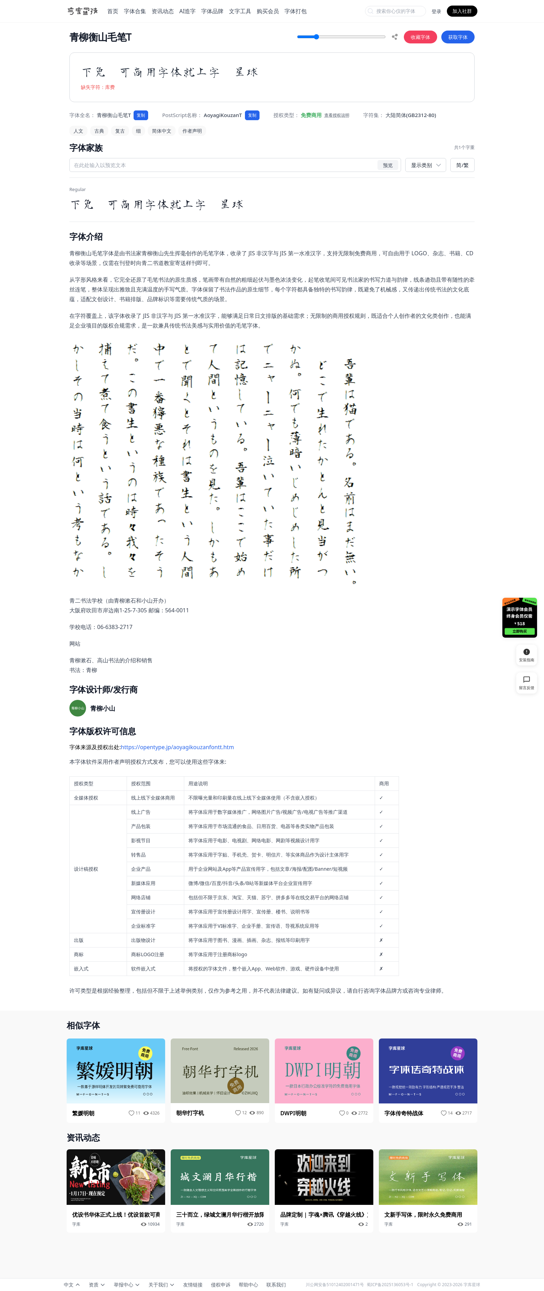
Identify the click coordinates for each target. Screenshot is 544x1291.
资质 (97, 1284)
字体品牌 (212, 11)
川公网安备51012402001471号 (335, 1285)
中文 (72, 1284)
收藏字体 (420, 37)
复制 (141, 115)
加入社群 (462, 11)
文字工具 (240, 11)
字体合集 (135, 11)
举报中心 (127, 1284)
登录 (436, 11)
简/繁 (462, 165)
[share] (395, 37)
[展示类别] (425, 165)
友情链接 (193, 1284)
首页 (112, 11)
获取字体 (458, 37)
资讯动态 (163, 11)
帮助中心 (248, 1284)
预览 (388, 165)
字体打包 (295, 11)
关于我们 (161, 1284)
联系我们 (276, 1284)
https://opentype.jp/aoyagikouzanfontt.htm (177, 747)
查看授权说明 (336, 115)
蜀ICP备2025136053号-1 (390, 1285)
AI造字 (187, 11)
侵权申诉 (220, 1284)
